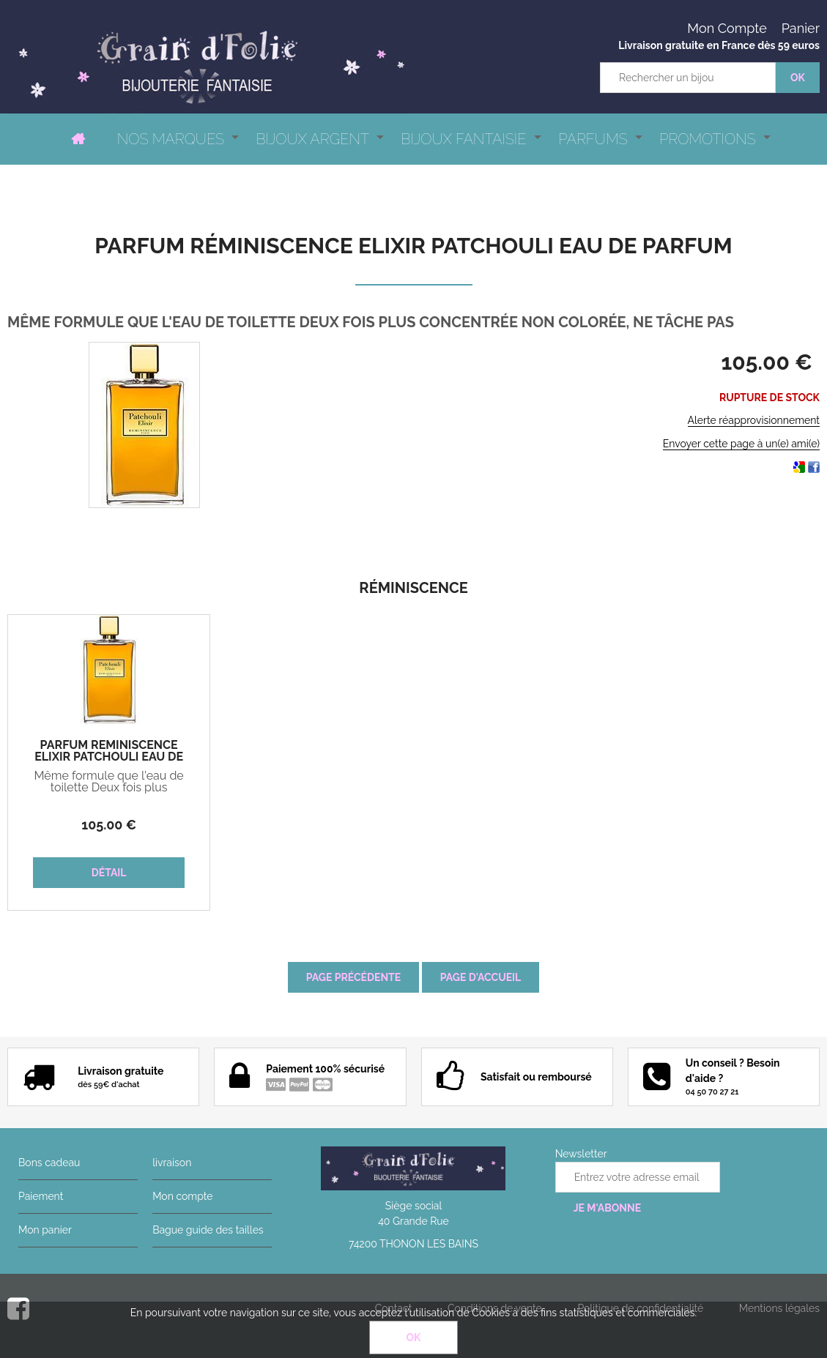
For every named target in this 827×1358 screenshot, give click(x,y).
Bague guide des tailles (207, 1230)
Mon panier (45, 1230)
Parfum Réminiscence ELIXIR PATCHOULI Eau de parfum (413, 245)
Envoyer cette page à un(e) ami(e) (741, 443)
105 (108, 824)
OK (414, 1337)
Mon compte (182, 1196)
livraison (171, 1162)
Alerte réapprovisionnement (754, 420)
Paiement (40, 1196)
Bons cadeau (49, 1162)
